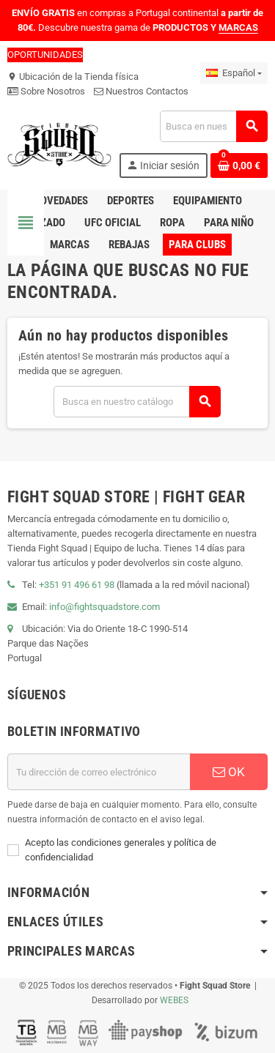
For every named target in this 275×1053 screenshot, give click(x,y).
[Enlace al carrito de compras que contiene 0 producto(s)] (239, 165)
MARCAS (238, 27)
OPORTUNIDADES (45, 54)
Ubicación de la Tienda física (73, 76)
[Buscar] (213, 126)
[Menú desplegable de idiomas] (234, 73)
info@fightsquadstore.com (104, 606)
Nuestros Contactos (141, 91)
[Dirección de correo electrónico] (98, 772)
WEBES (174, 1000)
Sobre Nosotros (46, 91)
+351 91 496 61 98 (76, 584)
